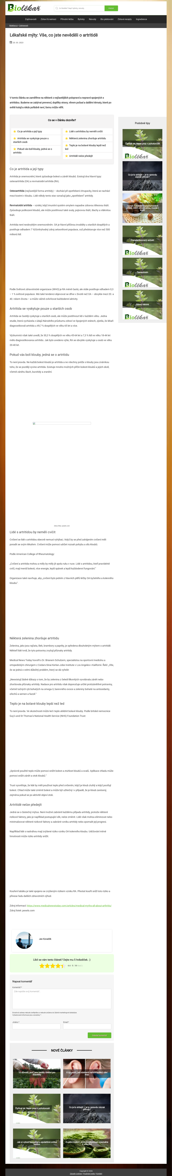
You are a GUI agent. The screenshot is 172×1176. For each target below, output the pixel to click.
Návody (92, 19)
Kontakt (99, 1174)
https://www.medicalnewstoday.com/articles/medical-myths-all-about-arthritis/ (69, 905)
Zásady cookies (76, 1174)
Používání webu (89, 1174)
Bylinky (81, 19)
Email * (66, 1022)
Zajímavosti (30, 19)
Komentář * (17, 987)
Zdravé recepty (125, 19)
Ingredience (141, 19)
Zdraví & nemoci (48, 19)
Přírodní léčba (67, 19)
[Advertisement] (62, 69)
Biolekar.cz (13, 26)
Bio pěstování (107, 19)
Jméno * (15, 1022)
